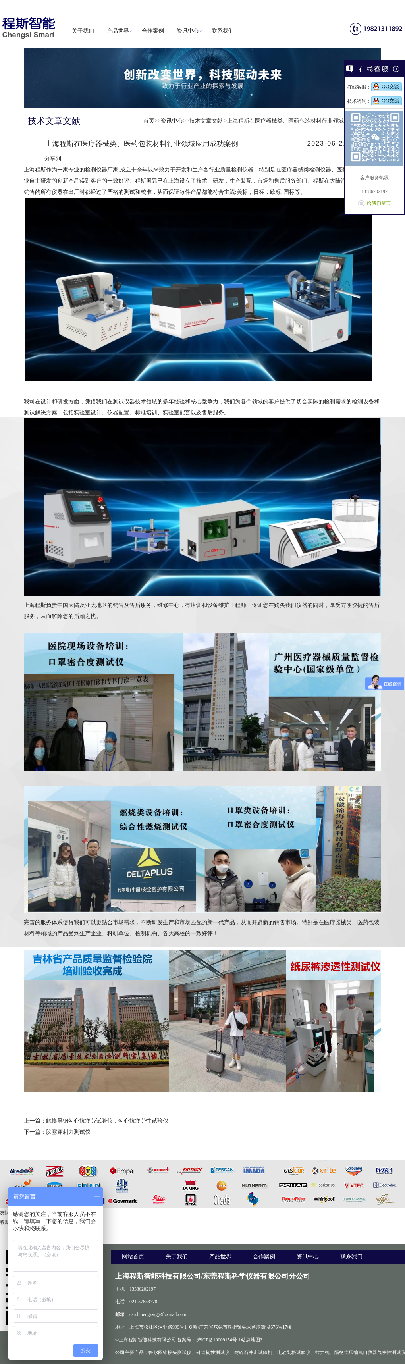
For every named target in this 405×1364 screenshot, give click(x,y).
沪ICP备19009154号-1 (218, 1340)
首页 (148, 121)
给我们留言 (379, 203)
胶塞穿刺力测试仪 (68, 1132)
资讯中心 (188, 31)
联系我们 (223, 31)
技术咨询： (374, 101)
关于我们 (83, 31)
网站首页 (133, 1257)
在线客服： (374, 87)
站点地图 (250, 1340)
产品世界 (118, 31)
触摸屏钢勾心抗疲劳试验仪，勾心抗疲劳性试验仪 (107, 1121)
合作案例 (153, 31)
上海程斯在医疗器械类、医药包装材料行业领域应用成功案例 (302, 121)
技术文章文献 (206, 121)
